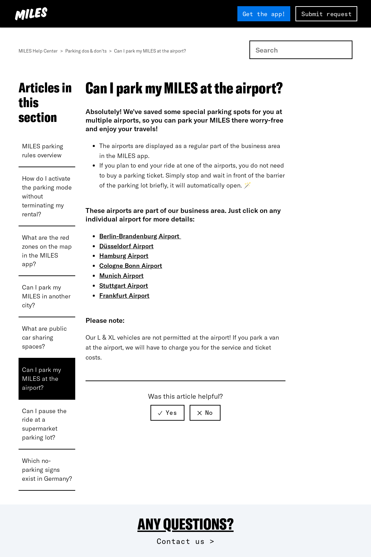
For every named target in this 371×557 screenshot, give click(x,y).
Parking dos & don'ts (86, 51)
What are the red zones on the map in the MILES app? (47, 251)
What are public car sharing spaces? (44, 337)
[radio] (167, 413)
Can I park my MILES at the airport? (41, 378)
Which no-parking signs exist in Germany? (47, 469)
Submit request (326, 14)
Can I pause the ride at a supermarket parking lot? (44, 424)
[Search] (300, 50)
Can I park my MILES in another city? (46, 296)
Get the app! (264, 14)
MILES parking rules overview (42, 150)
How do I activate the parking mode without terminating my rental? (47, 196)
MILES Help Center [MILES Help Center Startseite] (39, 51)
